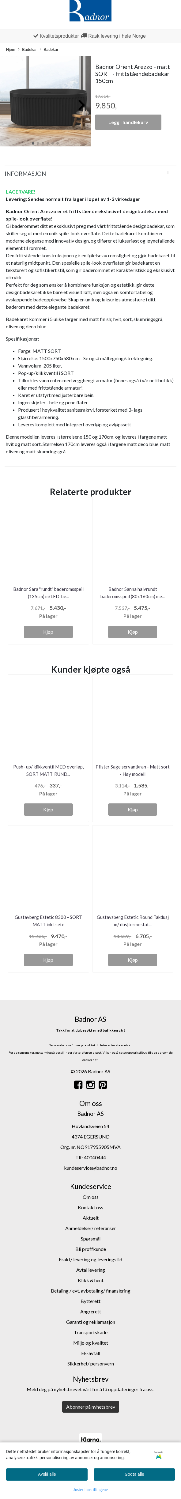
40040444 (95, 1157)
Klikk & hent (91, 1280)
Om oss (91, 1197)
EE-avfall (90, 1353)
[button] (33, 143)
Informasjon (25, 173)
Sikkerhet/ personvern (90, 1363)
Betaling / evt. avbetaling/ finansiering (90, 1290)
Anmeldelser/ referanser (90, 1228)
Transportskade (90, 1332)
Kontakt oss (90, 1207)
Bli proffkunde (90, 1249)
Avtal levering (90, 1270)
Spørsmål (90, 1238)
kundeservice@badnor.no (90, 1168)
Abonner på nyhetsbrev (90, 1407)
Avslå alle (47, 1474)
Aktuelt (91, 1218)
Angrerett (90, 1311)
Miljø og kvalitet (90, 1343)
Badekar (27, 49)
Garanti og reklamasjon (90, 1322)
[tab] (90, 173)
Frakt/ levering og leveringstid (90, 1259)
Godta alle (134, 1474)
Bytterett (90, 1301)
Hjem (10, 49)
